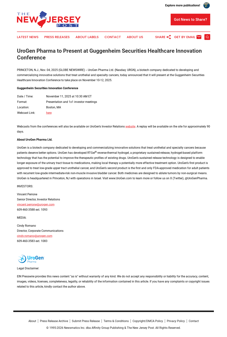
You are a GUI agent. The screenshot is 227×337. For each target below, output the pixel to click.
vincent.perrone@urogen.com (36, 204)
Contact (112, 37)
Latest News (27, 37)
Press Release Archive (54, 321)
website (130, 126)
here (49, 113)
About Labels (87, 37)
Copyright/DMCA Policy (148, 321)
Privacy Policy (176, 321)
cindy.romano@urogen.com (34, 236)
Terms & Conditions (116, 321)
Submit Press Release (86, 321)
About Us (135, 37)
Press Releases (57, 37)
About (32, 321)
